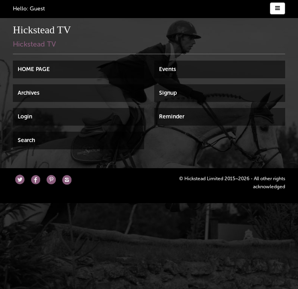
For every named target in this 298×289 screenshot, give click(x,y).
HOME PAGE (34, 69)
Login (25, 116)
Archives (28, 93)
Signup (168, 93)
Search (26, 140)
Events (167, 69)
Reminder (171, 116)
